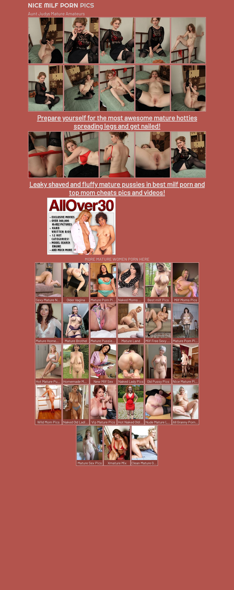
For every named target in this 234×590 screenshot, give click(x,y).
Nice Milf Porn (61, 5)
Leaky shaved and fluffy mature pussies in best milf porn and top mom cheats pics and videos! (117, 188)
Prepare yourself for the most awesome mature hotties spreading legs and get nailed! (117, 122)
